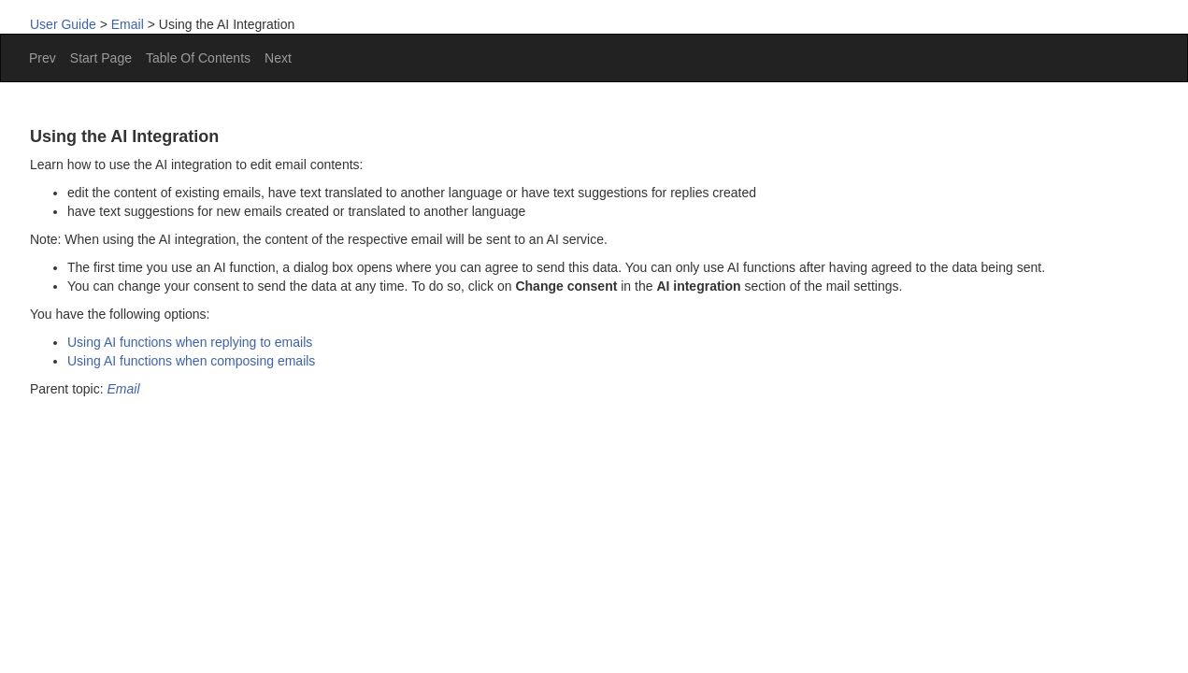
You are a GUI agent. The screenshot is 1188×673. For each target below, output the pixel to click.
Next (278, 57)
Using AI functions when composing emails (191, 360)
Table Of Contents (198, 57)
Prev (42, 57)
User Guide (63, 24)
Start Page (101, 57)
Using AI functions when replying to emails (189, 342)
